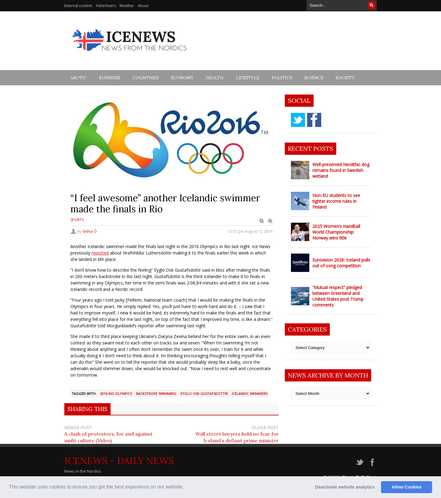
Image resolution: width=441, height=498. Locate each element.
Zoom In (270, 221)
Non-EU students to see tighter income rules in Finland (336, 201)
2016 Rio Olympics (116, 393)
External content (78, 5)
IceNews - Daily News (119, 460)
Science (313, 77)
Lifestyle (247, 77)
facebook (314, 120)
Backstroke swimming (156, 393)
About (143, 5)
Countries (146, 77)
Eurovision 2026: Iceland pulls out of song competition (341, 263)
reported (100, 253)
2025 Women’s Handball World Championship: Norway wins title (336, 232)
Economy (182, 77)
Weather (126, 5)
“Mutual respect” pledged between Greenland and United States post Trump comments (338, 296)
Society (345, 77)
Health (215, 77)
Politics (282, 77)
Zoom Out (262, 221)
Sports (77, 219)
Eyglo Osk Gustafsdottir (204, 393)
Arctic (78, 77)
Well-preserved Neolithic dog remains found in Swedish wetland (340, 170)
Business (109, 77)
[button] (186, 488)
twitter (298, 120)
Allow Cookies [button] (407, 487)
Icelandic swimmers (249, 393)
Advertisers (106, 5)
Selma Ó (89, 231)
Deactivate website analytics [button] (345, 487)
